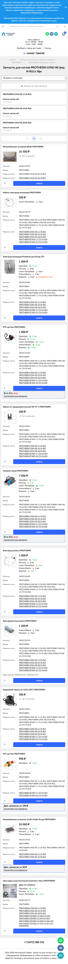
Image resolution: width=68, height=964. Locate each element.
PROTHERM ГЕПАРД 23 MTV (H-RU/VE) (36, 924)
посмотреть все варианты (15, 396)
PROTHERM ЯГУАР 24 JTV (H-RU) (33, 242)
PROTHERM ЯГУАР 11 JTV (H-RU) (33, 239)
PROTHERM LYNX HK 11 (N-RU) (17, 94)
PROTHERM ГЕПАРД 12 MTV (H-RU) (34, 919)
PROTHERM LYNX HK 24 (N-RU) (17, 109)
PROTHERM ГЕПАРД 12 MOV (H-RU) (34, 916)
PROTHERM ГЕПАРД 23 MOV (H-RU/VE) (36, 921)
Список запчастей (11, 99)
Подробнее (24, 926)
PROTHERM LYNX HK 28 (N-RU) (17, 123)
